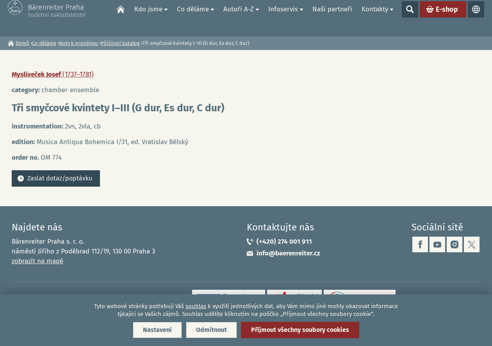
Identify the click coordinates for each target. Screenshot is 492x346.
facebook (420, 244)
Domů (121, 18)
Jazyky (476, 18)
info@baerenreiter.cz (288, 253)
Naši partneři (332, 18)
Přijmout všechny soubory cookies (300, 330)
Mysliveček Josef (53, 74)
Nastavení (157, 330)
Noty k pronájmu (78, 43)
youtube (437, 244)
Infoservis (283, 18)
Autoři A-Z (238, 18)
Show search (410, 18)
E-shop (447, 18)
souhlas (195, 306)
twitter (472, 244)
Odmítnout (211, 330)
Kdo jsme (148, 18)
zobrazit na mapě (37, 261)
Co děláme (193, 18)
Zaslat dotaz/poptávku (59, 178)
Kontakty (375, 18)
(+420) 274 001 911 (284, 241)
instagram (454, 244)
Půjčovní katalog (120, 43)
